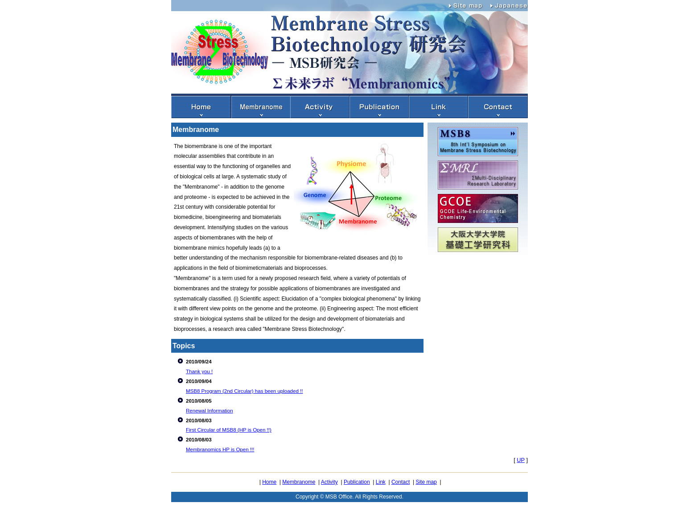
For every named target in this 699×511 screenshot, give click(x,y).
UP (521, 460)
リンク (438, 107)
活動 (320, 107)
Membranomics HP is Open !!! (220, 449)
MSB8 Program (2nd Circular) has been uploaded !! (244, 391)
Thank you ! (199, 371)
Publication (357, 482)
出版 (379, 107)
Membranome (260, 107)
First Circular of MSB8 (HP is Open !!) (228, 430)
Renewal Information (209, 410)
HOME (201, 107)
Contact (400, 482)
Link (381, 482)
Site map (470, 4)
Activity (329, 482)
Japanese (510, 4)
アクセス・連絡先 (498, 107)
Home (269, 482)
